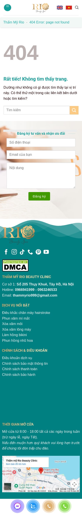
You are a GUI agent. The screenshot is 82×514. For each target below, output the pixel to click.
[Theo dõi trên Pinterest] (38, 252)
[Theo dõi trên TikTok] (22, 252)
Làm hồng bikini (14, 335)
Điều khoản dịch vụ (17, 358)
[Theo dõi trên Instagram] (14, 252)
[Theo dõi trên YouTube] (46, 252)
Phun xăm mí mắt (15, 318)
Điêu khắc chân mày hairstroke (26, 313)
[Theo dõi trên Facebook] (6, 252)
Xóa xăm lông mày (16, 329)
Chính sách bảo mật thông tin (25, 363)
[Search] (77, 7)
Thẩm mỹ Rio (13, 22)
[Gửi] (74, 110)
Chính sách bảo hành (18, 374)
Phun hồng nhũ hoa (17, 340)
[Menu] (7, 7)
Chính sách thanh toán (19, 369)
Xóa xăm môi (12, 324)
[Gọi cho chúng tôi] (30, 252)
